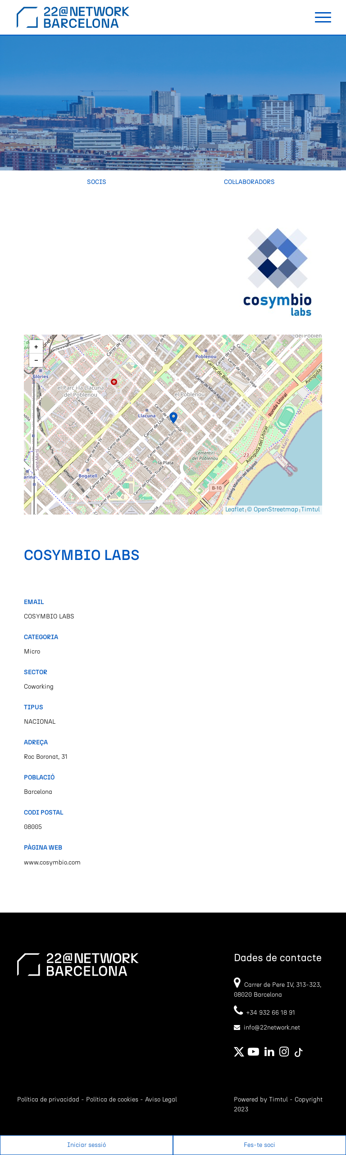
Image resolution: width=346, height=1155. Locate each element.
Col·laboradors (249, 182)
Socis (96, 182)
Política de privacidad (48, 1100)
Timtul (310, 509)
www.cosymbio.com (52, 863)
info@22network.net (272, 1028)
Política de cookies (112, 1100)
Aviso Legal (161, 1100)
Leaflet (234, 509)
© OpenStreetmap (272, 509)
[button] (173, 418)
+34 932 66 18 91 (264, 1013)
